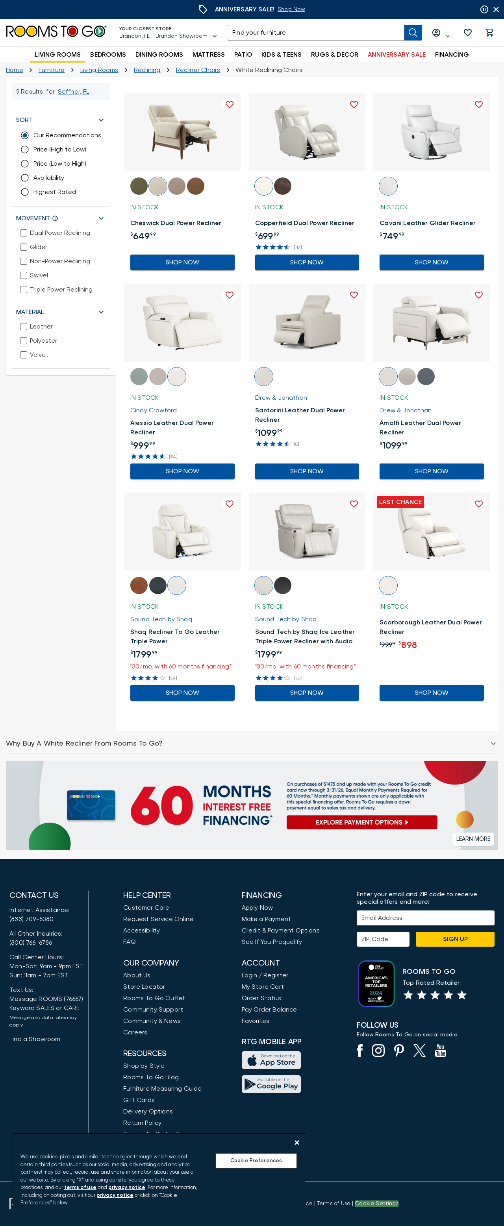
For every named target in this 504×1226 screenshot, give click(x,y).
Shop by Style (144, 1066)
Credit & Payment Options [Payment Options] (281, 930)
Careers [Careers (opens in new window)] (135, 1032)
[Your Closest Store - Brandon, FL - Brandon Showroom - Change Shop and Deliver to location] (168, 32)
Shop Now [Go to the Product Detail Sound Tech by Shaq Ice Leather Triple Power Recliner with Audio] (307, 693)
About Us (136, 975)
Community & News (152, 1021)
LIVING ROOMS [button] (58, 55)
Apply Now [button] (257, 908)
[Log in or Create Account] (441, 32)
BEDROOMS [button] (108, 55)
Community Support (153, 1009)
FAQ (129, 942)
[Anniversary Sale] (291, 10)
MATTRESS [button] (209, 55)
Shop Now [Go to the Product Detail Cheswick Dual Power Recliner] (182, 262)
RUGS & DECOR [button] (334, 55)
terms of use (80, 1187)
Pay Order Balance (269, 1009)
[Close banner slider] (496, 9)
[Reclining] (147, 70)
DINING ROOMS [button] (159, 55)
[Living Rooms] (99, 70)
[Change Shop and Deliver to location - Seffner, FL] (74, 92)
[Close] (297, 1142)
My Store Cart (263, 987)
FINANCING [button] (452, 55)
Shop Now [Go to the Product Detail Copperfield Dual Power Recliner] (307, 262)
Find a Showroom (35, 1039)
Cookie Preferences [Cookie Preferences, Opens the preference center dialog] (256, 1160)
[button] (468, 33)
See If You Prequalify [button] (272, 942)
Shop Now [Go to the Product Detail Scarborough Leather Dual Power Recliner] (432, 693)
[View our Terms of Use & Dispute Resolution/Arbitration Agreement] (333, 1203)
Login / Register (265, 975)
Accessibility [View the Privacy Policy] (141, 930)
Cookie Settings (376, 1203)
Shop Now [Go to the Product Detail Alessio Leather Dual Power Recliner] (182, 471)
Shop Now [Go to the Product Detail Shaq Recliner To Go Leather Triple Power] (182, 693)
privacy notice (126, 1187)
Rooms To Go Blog (151, 1077)
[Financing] (252, 805)
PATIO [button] (243, 55)
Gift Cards (139, 1100)
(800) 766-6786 (30, 943)
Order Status (261, 998)
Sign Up (455, 939)
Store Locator (144, 987)
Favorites (256, 1021)
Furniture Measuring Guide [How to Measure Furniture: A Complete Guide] (162, 1089)
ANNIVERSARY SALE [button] (397, 55)
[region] (159, 1173)
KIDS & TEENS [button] (281, 55)
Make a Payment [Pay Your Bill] (266, 919)
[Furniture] (52, 70)
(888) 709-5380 (31, 919)
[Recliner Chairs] (198, 70)
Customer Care (146, 908)
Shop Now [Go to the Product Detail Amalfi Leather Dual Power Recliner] (432, 471)
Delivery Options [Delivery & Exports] (148, 1111)
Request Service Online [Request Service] (158, 919)
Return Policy (142, 1123)
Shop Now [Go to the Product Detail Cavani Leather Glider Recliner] (432, 262)
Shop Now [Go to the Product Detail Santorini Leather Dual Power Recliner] (307, 471)
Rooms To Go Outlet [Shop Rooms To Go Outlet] (154, 998)
